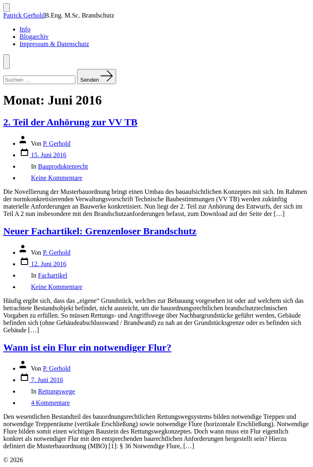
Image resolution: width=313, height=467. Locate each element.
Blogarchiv (34, 36)
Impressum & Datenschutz (54, 43)
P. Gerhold (57, 143)
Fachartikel (52, 275)
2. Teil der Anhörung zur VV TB (70, 122)
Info (25, 29)
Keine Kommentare (56, 177)
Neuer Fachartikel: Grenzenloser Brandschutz (99, 231)
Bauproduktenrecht (63, 166)
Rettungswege (56, 391)
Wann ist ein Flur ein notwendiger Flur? (87, 347)
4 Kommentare (50, 402)
